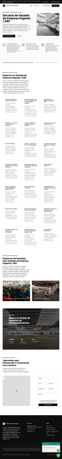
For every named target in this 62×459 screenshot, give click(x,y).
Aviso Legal (48, 425)
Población (51, 388)
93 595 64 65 (46, 5)
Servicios (37, 5)
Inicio (31, 5)
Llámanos (20, 36)
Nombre (40, 378)
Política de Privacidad (52, 400)
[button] (16, 390)
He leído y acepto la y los (48, 401)
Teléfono (51, 383)
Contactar (55, 5)
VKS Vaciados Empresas (10, 5)
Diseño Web (50, 454)
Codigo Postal (41, 388)
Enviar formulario (48, 404)
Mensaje (40, 394)
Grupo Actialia (56, 454)
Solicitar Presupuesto (9, 36)
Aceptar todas (46, 1)
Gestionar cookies (55, 1)
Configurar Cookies (50, 435)
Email (39, 383)
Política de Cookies (50, 427)
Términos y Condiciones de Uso (48, 401)
